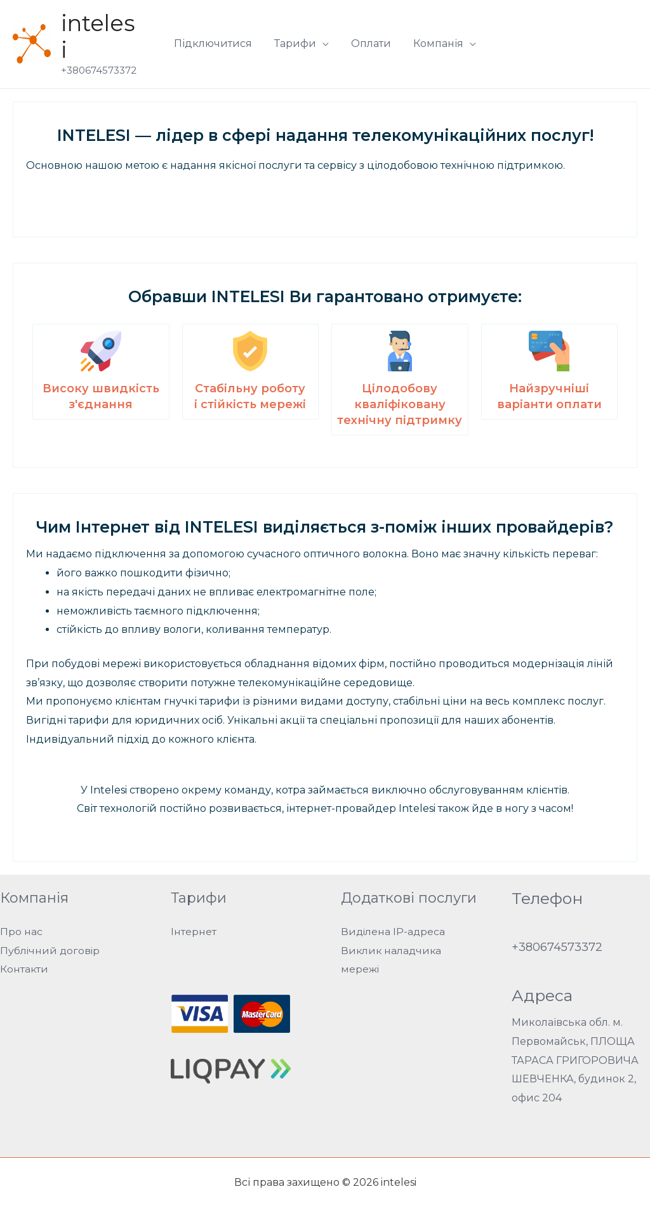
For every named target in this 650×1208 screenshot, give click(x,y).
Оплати (370, 43)
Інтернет (193, 932)
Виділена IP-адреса (394, 932)
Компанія (436, 43)
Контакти (24, 969)
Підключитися (216, 43)
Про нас (21, 932)
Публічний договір (51, 951)
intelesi (98, 36)
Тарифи (296, 43)
